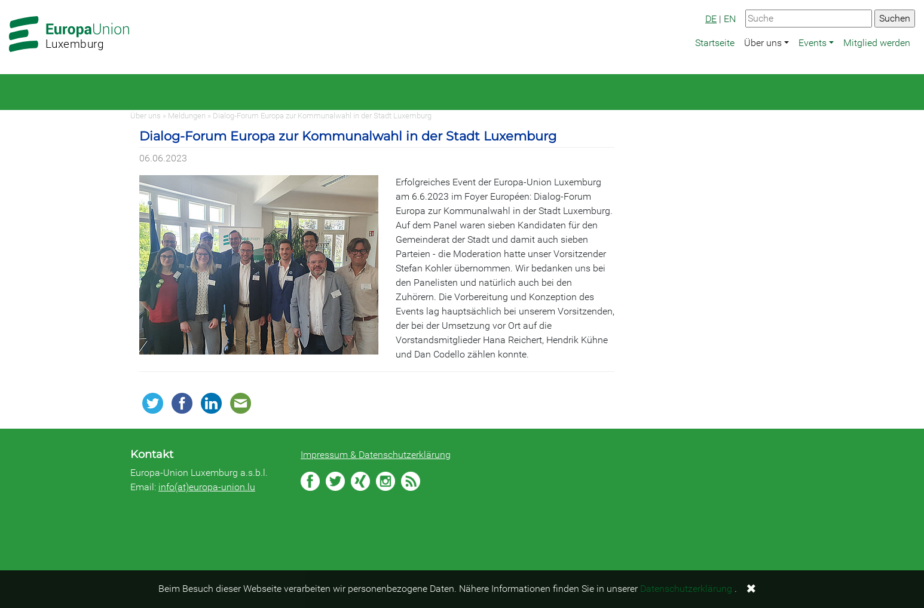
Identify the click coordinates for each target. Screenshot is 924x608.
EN (730, 19)
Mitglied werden (876, 42)
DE (711, 19)
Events (812, 42)
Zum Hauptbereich (9, 0)
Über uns (763, 42)
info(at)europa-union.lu (206, 487)
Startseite (715, 42)
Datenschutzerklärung (686, 588)
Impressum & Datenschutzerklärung (376, 454)
